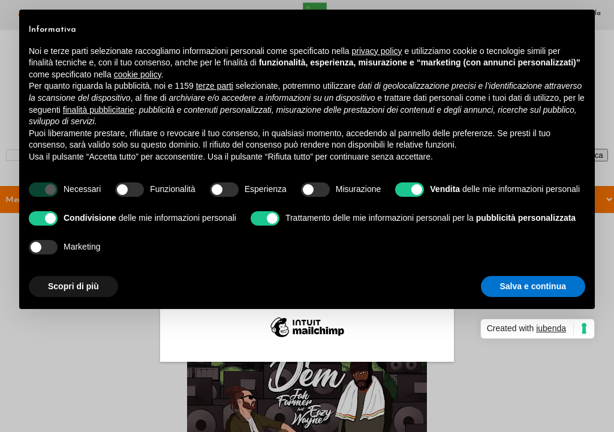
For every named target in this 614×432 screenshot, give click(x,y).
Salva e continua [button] (533, 286)
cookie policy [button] (137, 74)
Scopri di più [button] (73, 286)
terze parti (214, 86)
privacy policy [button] (377, 51)
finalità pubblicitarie (98, 110)
